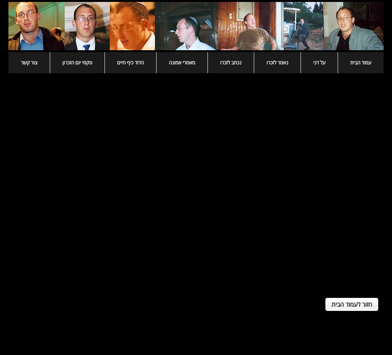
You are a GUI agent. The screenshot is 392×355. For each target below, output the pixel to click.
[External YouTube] (196, 181)
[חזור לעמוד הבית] (351, 304)
